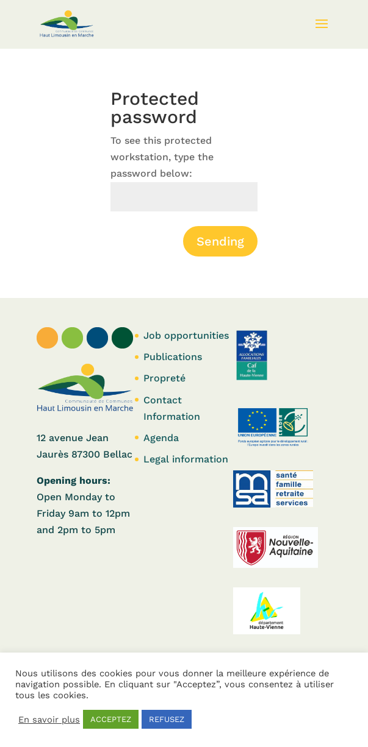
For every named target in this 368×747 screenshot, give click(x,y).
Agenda (161, 438)
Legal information (185, 459)
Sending (220, 241)
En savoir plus (49, 719)
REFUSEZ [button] (166, 719)
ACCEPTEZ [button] (110, 719)
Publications (172, 357)
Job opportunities (186, 335)
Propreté (164, 378)
